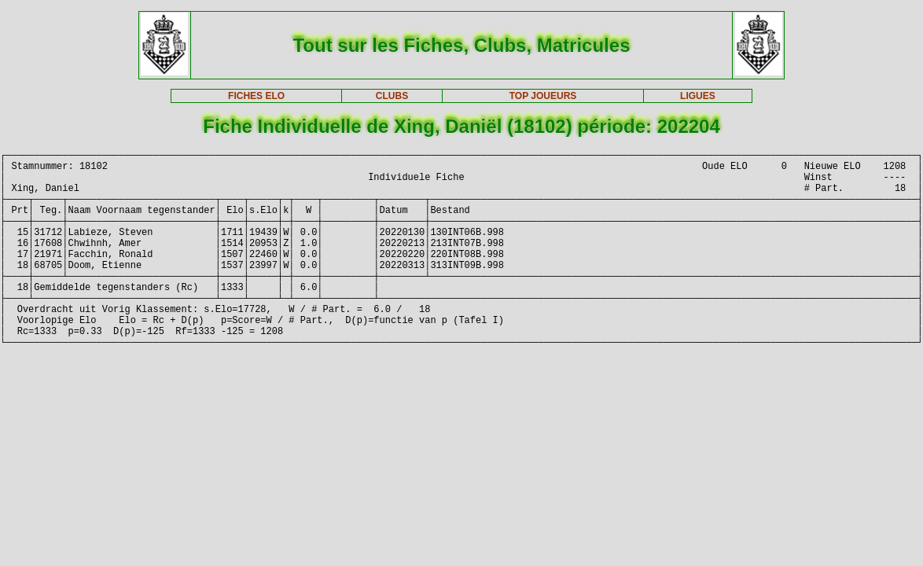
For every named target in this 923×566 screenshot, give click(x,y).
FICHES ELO (256, 95)
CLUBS (392, 95)
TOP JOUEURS (543, 95)
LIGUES (697, 95)
